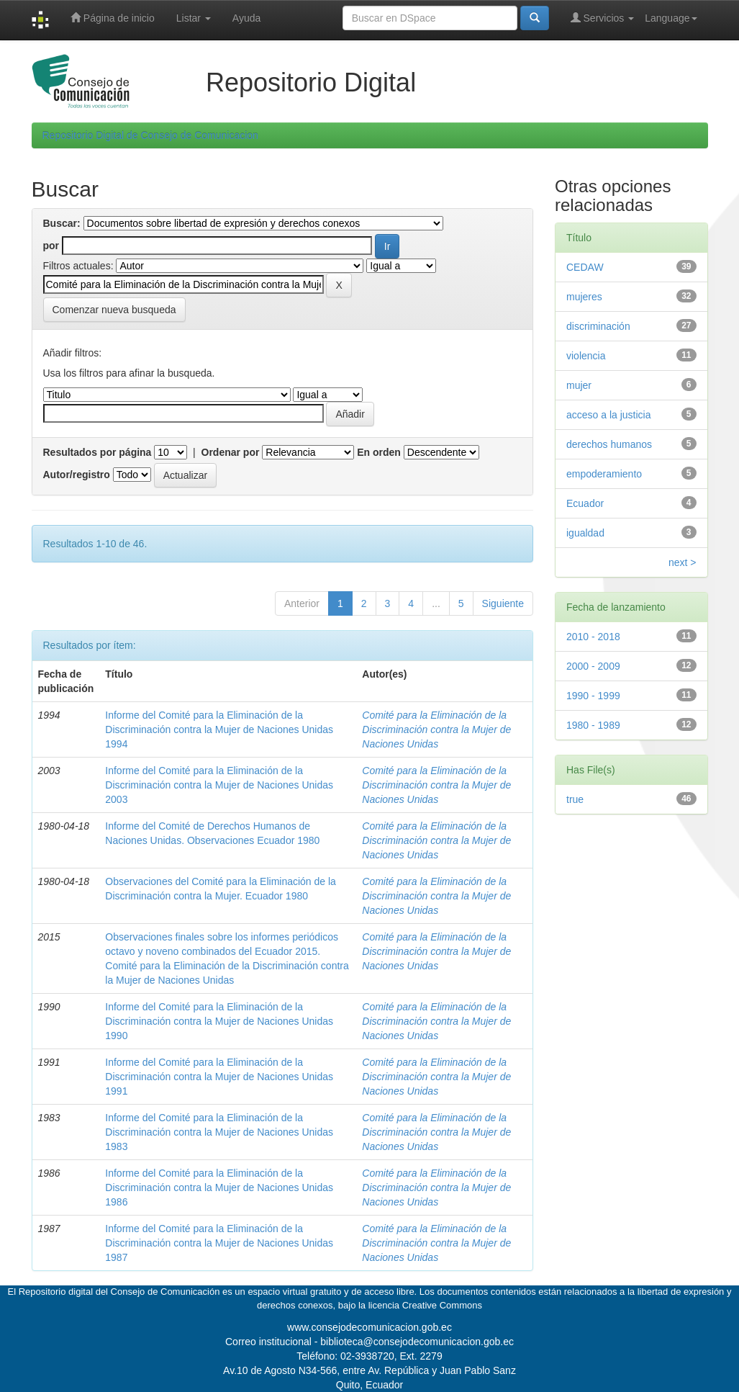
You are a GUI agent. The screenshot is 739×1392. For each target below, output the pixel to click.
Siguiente (503, 603)
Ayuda (246, 18)
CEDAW (585, 267)
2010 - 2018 (593, 636)
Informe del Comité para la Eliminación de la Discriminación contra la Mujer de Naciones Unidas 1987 (219, 1243)
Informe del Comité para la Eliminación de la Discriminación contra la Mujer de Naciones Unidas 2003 (219, 785)
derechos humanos (609, 444)
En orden (379, 452)
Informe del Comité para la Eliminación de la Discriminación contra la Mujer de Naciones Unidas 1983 (219, 1132)
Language (671, 18)
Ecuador (585, 503)
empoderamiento (604, 474)
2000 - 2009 (593, 666)
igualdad (585, 533)
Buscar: (62, 223)
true (575, 799)
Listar (193, 18)
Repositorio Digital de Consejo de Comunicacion (150, 135)
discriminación (598, 326)
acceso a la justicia (608, 415)
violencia (585, 356)
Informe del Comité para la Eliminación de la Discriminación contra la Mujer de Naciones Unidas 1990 (219, 1021)
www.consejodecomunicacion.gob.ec (369, 1327)
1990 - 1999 (593, 695)
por (51, 245)
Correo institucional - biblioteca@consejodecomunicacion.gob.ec (369, 1341)
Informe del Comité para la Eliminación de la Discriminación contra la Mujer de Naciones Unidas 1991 (219, 1076)
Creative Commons (442, 1305)
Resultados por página (97, 452)
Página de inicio (113, 18)
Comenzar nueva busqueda (114, 309)
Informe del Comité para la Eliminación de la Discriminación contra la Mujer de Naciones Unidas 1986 (219, 1187)
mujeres (584, 296)
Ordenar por (230, 452)
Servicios (603, 18)
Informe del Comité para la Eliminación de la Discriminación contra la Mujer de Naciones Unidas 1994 (219, 729)
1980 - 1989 (593, 725)
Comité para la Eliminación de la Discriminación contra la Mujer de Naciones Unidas (436, 729)
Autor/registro (76, 474)
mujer (578, 385)
